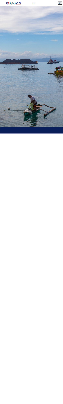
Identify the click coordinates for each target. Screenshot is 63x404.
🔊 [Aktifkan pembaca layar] (60, 3)
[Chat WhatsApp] (58, 401)
